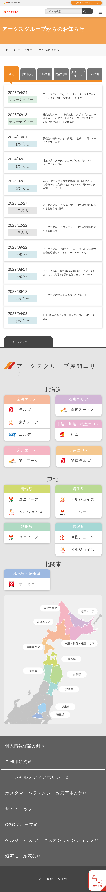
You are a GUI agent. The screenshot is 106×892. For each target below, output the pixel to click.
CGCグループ (21, 824)
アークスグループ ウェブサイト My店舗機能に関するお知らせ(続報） (69, 207)
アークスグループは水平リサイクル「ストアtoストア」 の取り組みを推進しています (69, 96)
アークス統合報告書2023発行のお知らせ (65, 295)
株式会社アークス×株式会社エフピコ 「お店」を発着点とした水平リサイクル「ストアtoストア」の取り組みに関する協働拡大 (69, 118)
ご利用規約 (18, 761)
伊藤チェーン (82, 537)
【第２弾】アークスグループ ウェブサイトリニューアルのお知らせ (68, 162)
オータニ (27, 584)
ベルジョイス (31, 512)
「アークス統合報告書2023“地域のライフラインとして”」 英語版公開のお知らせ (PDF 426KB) (69, 273)
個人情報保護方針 (24, 745)
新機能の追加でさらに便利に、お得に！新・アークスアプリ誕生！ (69, 140)
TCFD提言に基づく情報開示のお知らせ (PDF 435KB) (69, 317)
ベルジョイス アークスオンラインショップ (51, 840)
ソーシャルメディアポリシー (36, 777)
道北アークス (31, 461)
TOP (7, 50)
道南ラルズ (81, 461)
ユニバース (29, 499)
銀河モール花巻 (22, 856)
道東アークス (82, 410)
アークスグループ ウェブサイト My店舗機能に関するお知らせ (69, 229)
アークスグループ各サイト (83, 3)
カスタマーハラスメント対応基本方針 (45, 793)
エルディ (27, 435)
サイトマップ (19, 342)
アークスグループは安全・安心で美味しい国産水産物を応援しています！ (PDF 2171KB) (69, 251)
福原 (74, 435)
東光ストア (29, 422)
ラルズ (25, 410)
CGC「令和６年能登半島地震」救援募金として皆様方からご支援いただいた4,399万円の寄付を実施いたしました (69, 184)
